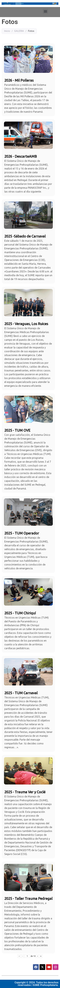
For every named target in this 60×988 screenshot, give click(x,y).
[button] (45, 11)
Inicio (7, 31)
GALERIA (19, 31)
